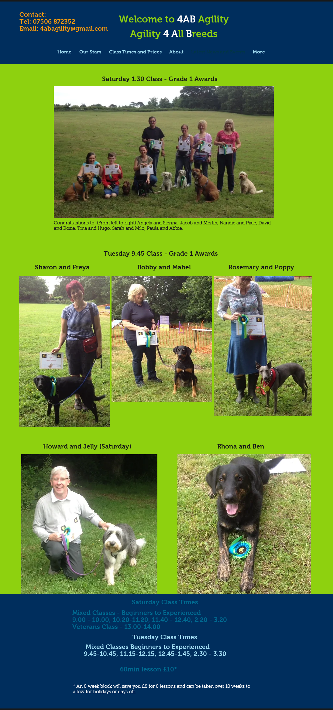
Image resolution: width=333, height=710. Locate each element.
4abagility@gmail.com (74, 28)
